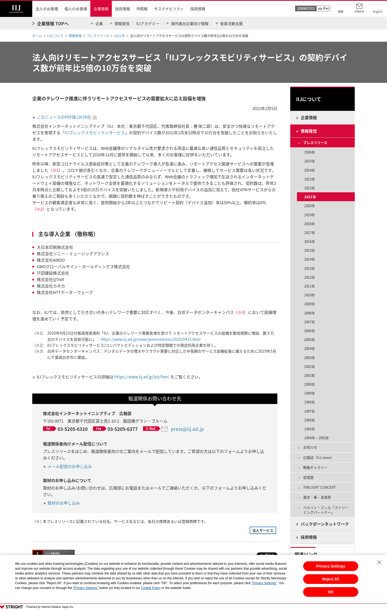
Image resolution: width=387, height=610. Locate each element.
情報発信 (75, 35)
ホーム (37, 35)
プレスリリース (98, 35)
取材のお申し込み (64, 503)
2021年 (119, 35)
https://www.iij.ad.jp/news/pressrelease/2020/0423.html (150, 339)
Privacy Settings (330, 566)
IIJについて (55, 35)
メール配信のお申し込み (70, 466)
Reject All (330, 579)
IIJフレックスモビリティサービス (94, 133)
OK (331, 592)
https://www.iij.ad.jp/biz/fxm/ (142, 377)
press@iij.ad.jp (187, 428)
